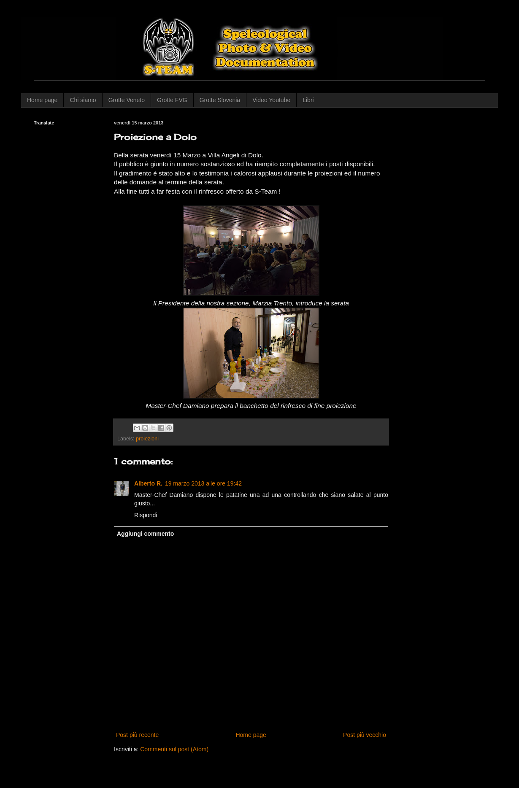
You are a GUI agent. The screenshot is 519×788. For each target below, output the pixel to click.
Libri (308, 100)
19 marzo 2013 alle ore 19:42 (203, 483)
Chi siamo (83, 100)
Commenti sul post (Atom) (174, 749)
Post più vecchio (364, 734)
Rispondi (145, 515)
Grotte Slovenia (220, 100)
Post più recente (137, 734)
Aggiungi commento (145, 533)
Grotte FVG (172, 100)
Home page (42, 100)
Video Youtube (271, 100)
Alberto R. (148, 483)
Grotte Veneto (126, 100)
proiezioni (147, 439)
